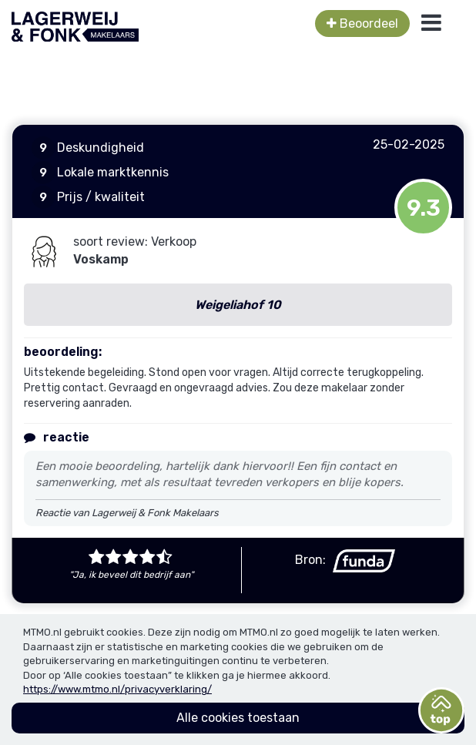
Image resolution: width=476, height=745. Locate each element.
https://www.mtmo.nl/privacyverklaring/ (117, 689)
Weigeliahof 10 (238, 304)
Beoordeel (362, 23)
